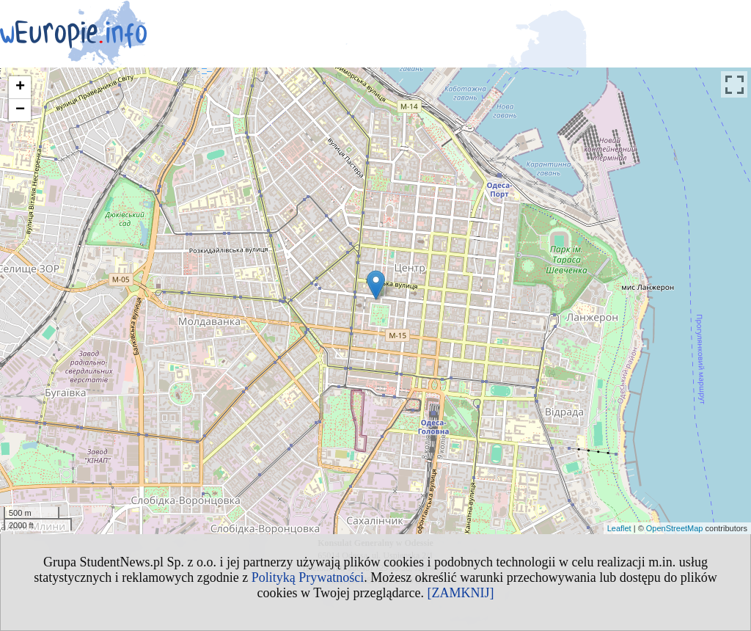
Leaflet (619, 528)
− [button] (20, 110)
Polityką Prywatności (308, 577)
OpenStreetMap (674, 528)
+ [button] (20, 87)
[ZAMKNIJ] (460, 593)
